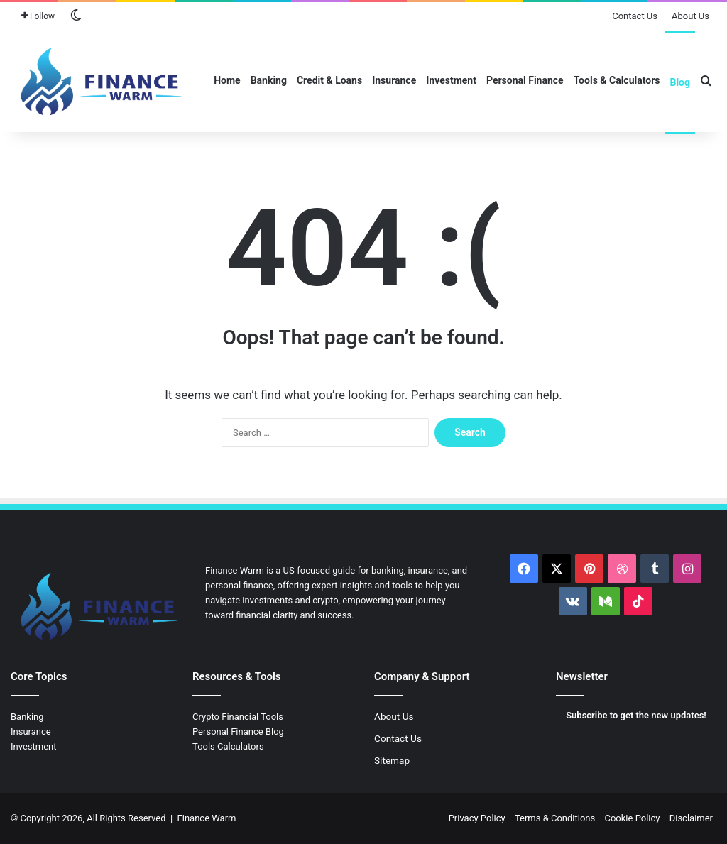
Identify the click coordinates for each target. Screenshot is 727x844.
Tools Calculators (228, 746)
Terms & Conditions (555, 818)
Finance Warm (206, 818)
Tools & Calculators (617, 80)
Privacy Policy (477, 818)
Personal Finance (525, 80)
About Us (690, 16)
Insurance (394, 80)
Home (227, 80)
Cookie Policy (632, 818)
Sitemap (392, 760)
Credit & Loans (329, 80)
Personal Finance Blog (238, 731)
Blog (679, 82)
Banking (269, 80)
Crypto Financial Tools (237, 716)
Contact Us (634, 16)
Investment (451, 80)
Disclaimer (691, 818)
